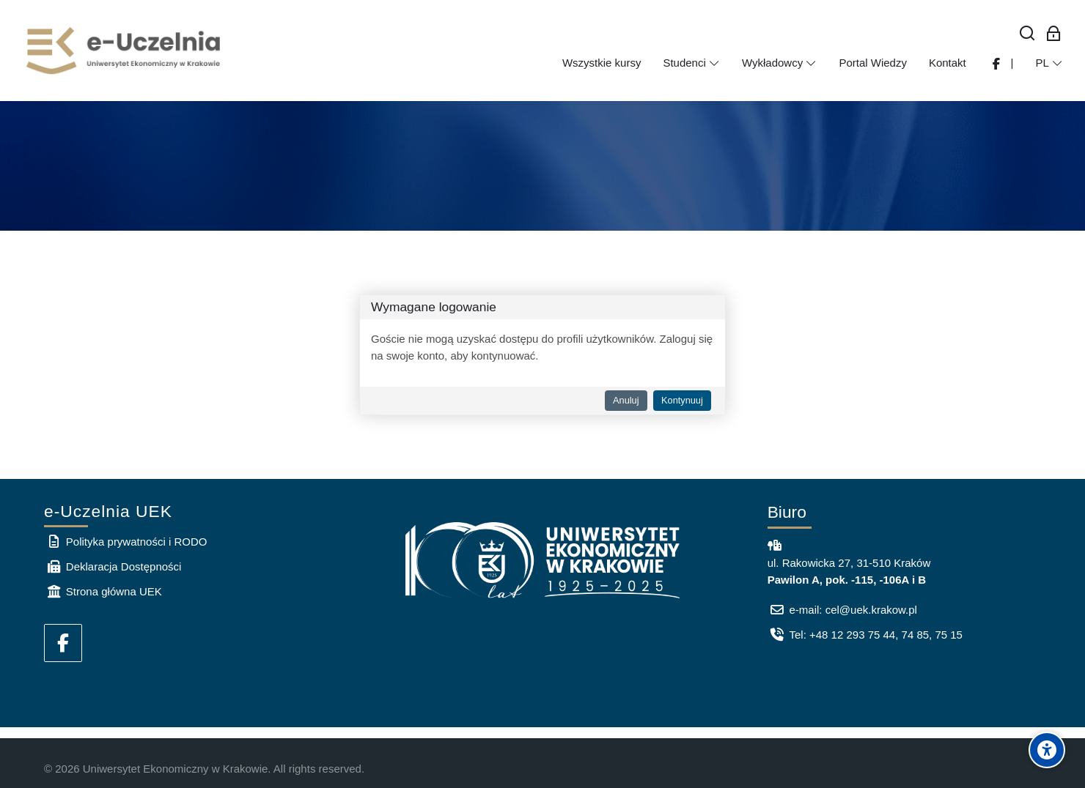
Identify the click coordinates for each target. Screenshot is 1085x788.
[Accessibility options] (1047, 750)
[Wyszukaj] (1027, 34)
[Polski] (1049, 63)
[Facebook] (63, 643)
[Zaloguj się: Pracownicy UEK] (1054, 34)
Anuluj (626, 400)
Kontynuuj (682, 400)
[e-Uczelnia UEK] (124, 50)
